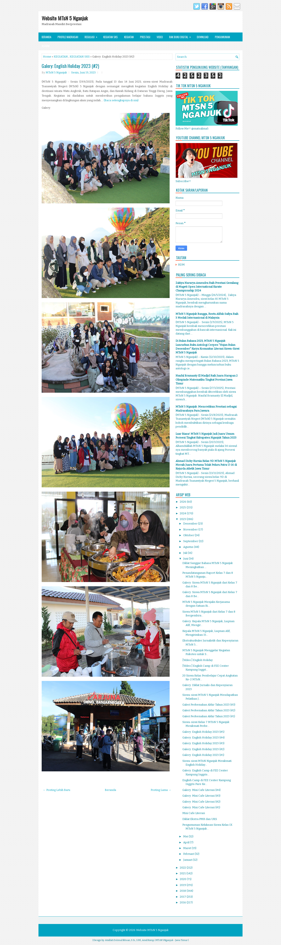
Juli (185, 552)
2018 (183, 890)
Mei (186, 836)
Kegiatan (129, 37)
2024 (183, 513)
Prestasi (145, 37)
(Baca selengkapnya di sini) (121, 100)
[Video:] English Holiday (197, 660)
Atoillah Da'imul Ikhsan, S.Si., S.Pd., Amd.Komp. (129, 940)
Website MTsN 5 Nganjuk (65, 18)
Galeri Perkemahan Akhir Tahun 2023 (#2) (208, 710)
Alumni (46, 46)
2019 (183, 885)
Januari (188, 859)
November (190, 529)
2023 (183, 519)
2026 (183, 501)
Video (160, 37)
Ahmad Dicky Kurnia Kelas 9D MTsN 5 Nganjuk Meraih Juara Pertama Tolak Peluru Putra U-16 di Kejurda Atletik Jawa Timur (206, 464)
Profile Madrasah (68, 37)
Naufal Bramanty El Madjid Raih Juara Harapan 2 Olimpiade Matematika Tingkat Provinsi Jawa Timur (207, 379)
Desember (190, 523)
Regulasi (92, 35)
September (191, 541)
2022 (183, 867)
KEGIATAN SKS (80, 56)
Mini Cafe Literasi (193, 813)
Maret (187, 848)
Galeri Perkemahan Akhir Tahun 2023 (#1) (208, 716)
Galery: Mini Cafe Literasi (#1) (201, 807)
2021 (183, 873)
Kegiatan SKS (110, 37)
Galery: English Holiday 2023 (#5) (203, 731)
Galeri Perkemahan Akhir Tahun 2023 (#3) (208, 704)
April (186, 842)
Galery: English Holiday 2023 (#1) (203, 755)
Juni (186, 558)
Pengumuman (222, 37)
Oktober (189, 535)
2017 (183, 896)
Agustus (188, 546)
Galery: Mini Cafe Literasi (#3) (201, 795)
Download (203, 37)
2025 (183, 507)
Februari (189, 853)
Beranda (46, 37)
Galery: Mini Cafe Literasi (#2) (201, 801)
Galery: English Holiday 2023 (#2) (70, 66)
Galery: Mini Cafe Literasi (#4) (201, 790)
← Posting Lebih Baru (56, 790)
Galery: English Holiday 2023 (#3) (203, 743)
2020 (183, 879)
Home (47, 56)
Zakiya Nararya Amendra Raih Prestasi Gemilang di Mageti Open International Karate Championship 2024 (207, 286)
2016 (183, 902)
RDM (181, 264)
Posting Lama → (161, 790)
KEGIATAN (61, 56)
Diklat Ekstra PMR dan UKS (199, 819)
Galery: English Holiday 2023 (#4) (203, 737)
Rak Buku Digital (181, 35)
